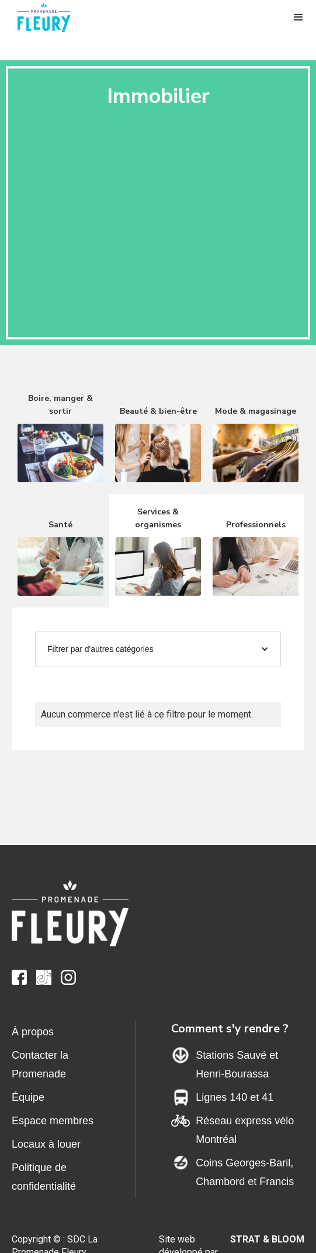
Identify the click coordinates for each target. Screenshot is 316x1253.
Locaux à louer (46, 1144)
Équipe (28, 1097)
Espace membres (52, 1121)
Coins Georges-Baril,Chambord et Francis (245, 1172)
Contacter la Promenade (40, 1064)
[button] (298, 17)
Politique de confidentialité (44, 1177)
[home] (50, 17)
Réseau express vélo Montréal (245, 1130)
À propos (33, 1032)
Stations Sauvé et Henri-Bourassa (237, 1064)
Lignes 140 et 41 (234, 1097)
